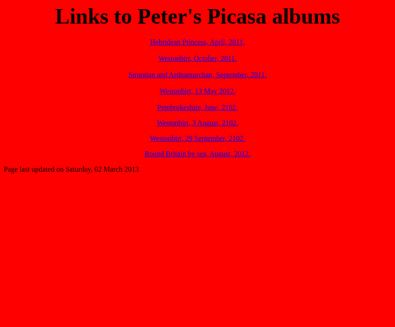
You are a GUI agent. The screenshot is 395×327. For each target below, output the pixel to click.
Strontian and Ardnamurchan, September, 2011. (197, 75)
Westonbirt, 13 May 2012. (197, 91)
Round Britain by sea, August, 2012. (197, 154)
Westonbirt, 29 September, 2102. (197, 138)
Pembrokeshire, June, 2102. (197, 107)
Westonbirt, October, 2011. (197, 58)
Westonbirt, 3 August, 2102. (197, 123)
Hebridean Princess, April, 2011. (197, 42)
